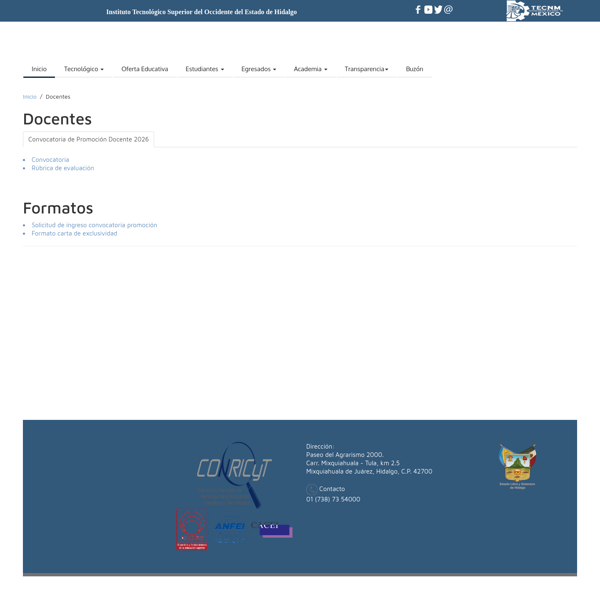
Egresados (259, 69)
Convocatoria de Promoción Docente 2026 (88, 139)
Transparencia (367, 69)
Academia (310, 69)
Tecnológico (84, 69)
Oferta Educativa (144, 69)
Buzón (414, 69)
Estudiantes (205, 69)
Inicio (39, 69)
